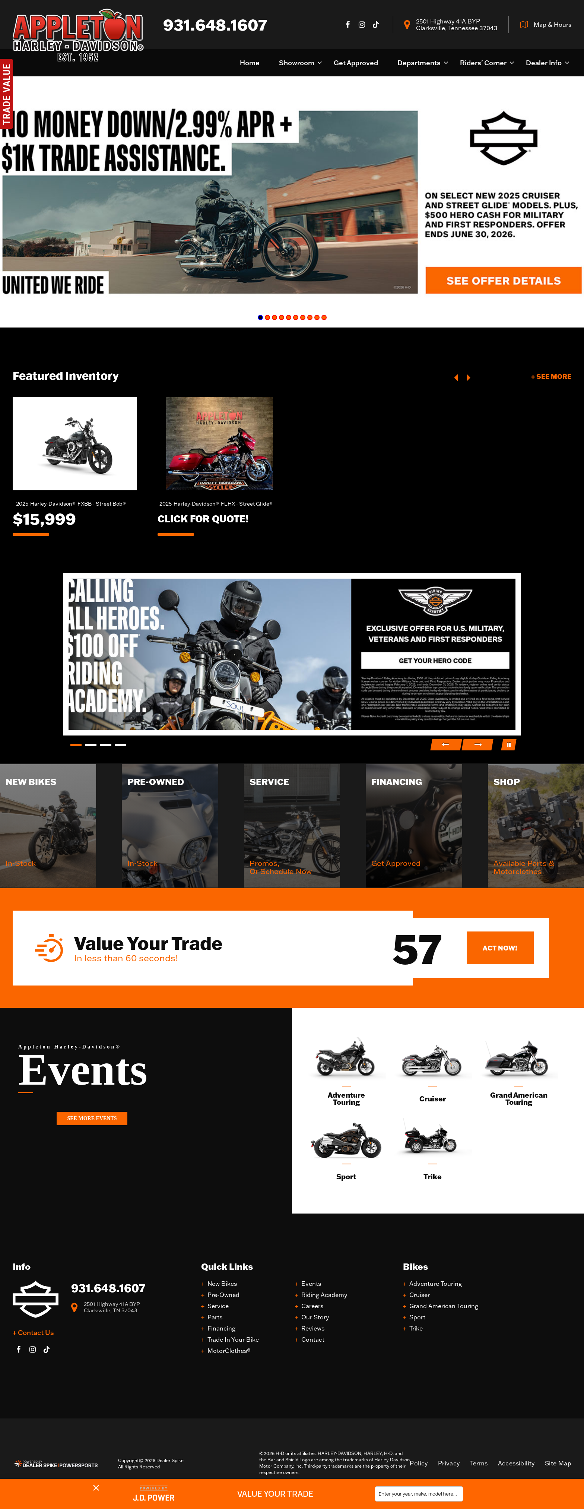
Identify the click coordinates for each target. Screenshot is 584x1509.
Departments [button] (419, 62)
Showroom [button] (296, 62)
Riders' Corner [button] (483, 62)
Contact (312, 1339)
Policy (419, 1463)
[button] (456, 376)
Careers (312, 1306)
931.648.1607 (108, 1288)
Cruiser (419, 1295)
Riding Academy (324, 1295)
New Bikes (222, 1284)
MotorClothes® (229, 1351)
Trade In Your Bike (233, 1339)
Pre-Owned (223, 1295)
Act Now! (500, 947)
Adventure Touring (435, 1284)
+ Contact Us (33, 1332)
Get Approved (356, 62)
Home (250, 62)
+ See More (551, 376)
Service (218, 1306)
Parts (214, 1317)
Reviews (312, 1328)
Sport (417, 1317)
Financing (221, 1328)
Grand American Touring (443, 1306)
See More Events (92, 1118)
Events (311, 1284)
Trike (416, 1328)
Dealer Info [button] (544, 62)
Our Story (315, 1317)
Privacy (449, 1463)
